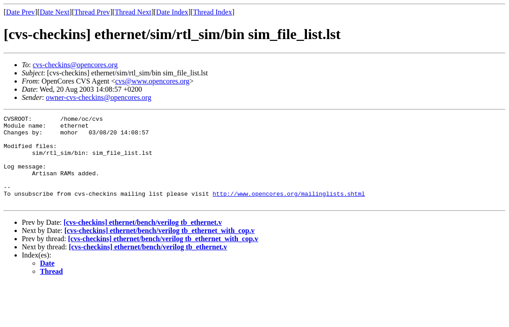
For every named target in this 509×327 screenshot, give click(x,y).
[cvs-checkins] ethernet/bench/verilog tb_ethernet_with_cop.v (159, 248)
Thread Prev (92, 12)
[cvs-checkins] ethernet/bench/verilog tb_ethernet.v (143, 240)
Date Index (172, 12)
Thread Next (133, 12)
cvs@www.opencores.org (152, 81)
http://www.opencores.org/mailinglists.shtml (288, 210)
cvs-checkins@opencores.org (75, 65)
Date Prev (20, 12)
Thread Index (212, 12)
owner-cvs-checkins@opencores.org (98, 97)
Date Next (54, 12)
